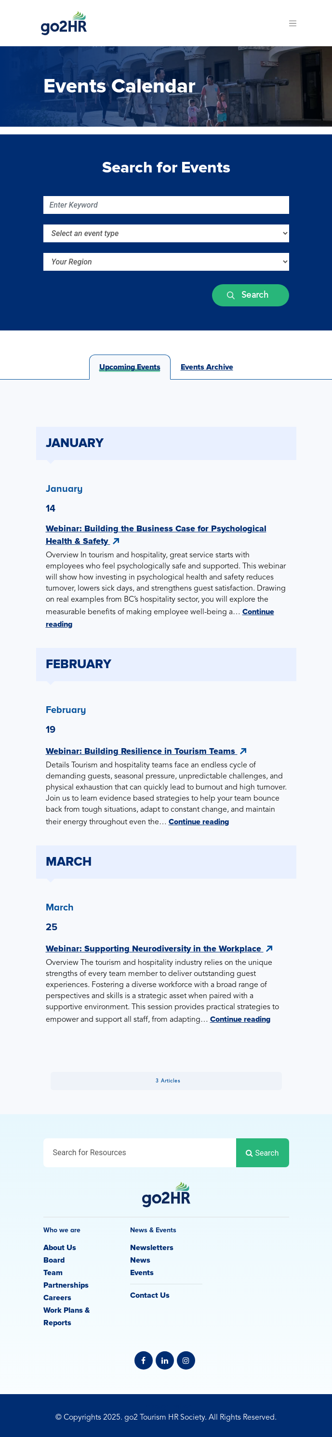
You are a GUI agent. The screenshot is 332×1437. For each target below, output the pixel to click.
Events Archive (207, 367)
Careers (57, 1298)
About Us (59, 1247)
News (140, 1260)
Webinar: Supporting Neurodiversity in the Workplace (159, 948)
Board (54, 1260)
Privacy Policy (166, 1406)
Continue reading (199, 822)
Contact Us (150, 1295)
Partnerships (66, 1285)
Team (53, 1273)
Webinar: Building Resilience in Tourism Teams (146, 750)
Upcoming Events (129, 367)
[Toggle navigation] (293, 23)
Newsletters (151, 1247)
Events (142, 1273)
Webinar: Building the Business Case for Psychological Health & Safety (156, 534)
